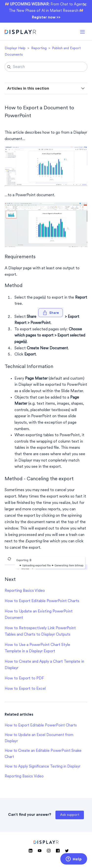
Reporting (39, 48)
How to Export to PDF (24, 678)
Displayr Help (15, 48)
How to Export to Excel (25, 689)
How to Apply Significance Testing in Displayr (42, 767)
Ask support (69, 815)
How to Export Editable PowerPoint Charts (42, 601)
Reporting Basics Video (25, 591)
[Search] (46, 67)
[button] (82, 31)
